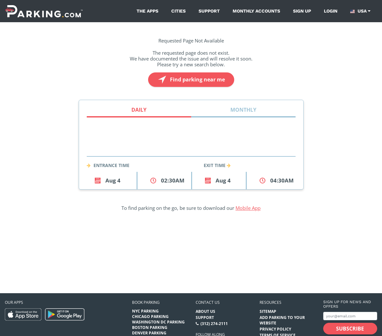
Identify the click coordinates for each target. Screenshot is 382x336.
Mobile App (248, 208)
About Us (205, 311)
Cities (178, 11)
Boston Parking (149, 327)
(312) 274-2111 (214, 323)
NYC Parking (145, 311)
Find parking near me (190, 80)
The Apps (147, 11)
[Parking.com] (44, 11)
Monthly (243, 109)
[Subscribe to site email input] (350, 316)
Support (209, 11)
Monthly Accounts (256, 11)
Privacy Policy (275, 329)
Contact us (208, 302)
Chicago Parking (150, 316)
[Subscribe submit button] (350, 328)
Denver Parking (149, 333)
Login (330, 11)
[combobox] (191, 149)
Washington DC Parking (158, 322)
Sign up (302, 11)
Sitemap (268, 311)
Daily (139, 109)
